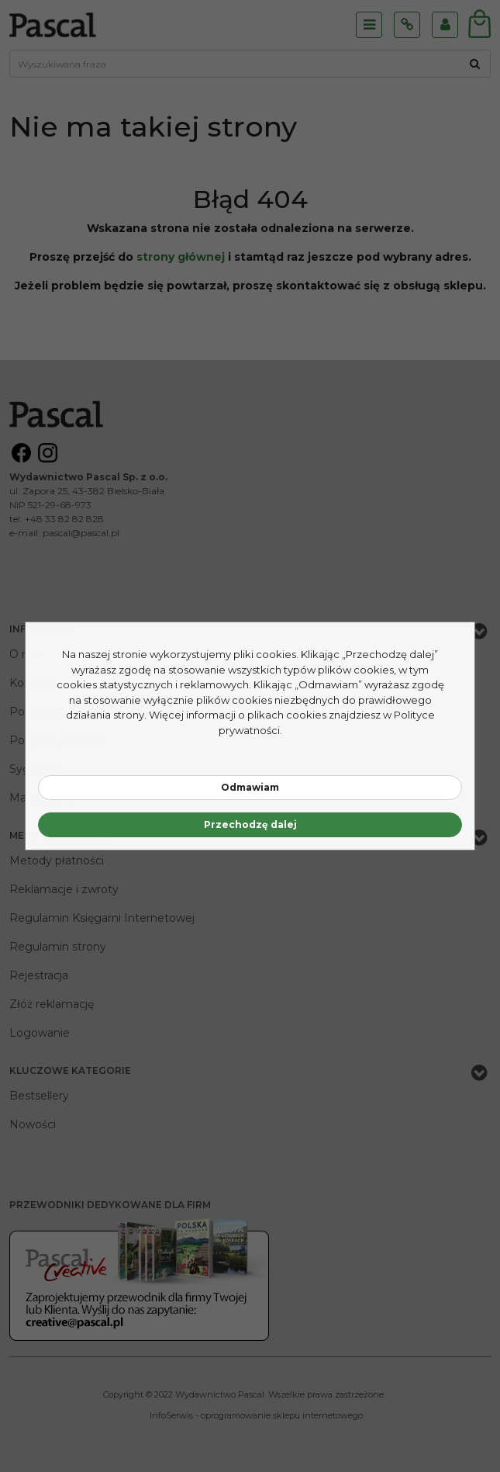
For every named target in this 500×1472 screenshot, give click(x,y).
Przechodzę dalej (250, 824)
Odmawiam (250, 787)
